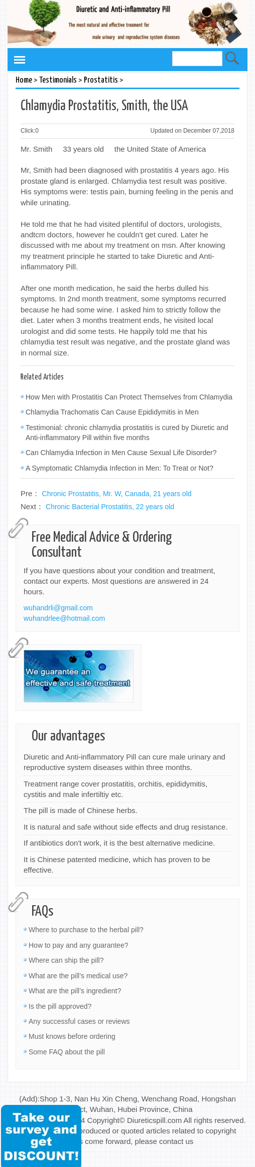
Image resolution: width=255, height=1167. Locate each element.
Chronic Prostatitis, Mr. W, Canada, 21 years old (117, 494)
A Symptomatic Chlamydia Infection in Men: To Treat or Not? (119, 468)
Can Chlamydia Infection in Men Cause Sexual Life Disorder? (121, 453)
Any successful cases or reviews (79, 1021)
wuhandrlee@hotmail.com (64, 618)
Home (24, 80)
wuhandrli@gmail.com (58, 608)
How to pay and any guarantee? (78, 945)
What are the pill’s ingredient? (75, 991)
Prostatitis (101, 80)
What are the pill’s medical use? (78, 976)
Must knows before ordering (72, 1036)
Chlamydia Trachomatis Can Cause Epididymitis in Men (112, 412)
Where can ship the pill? (66, 960)
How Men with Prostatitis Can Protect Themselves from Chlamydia (129, 397)
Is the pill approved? (60, 1006)
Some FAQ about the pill (67, 1052)
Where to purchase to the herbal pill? (86, 930)
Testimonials (58, 80)
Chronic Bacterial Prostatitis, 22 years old (110, 507)
